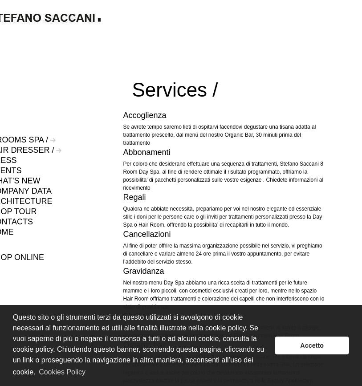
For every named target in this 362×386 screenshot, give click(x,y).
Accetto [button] (312, 345)
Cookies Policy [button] (62, 372)
